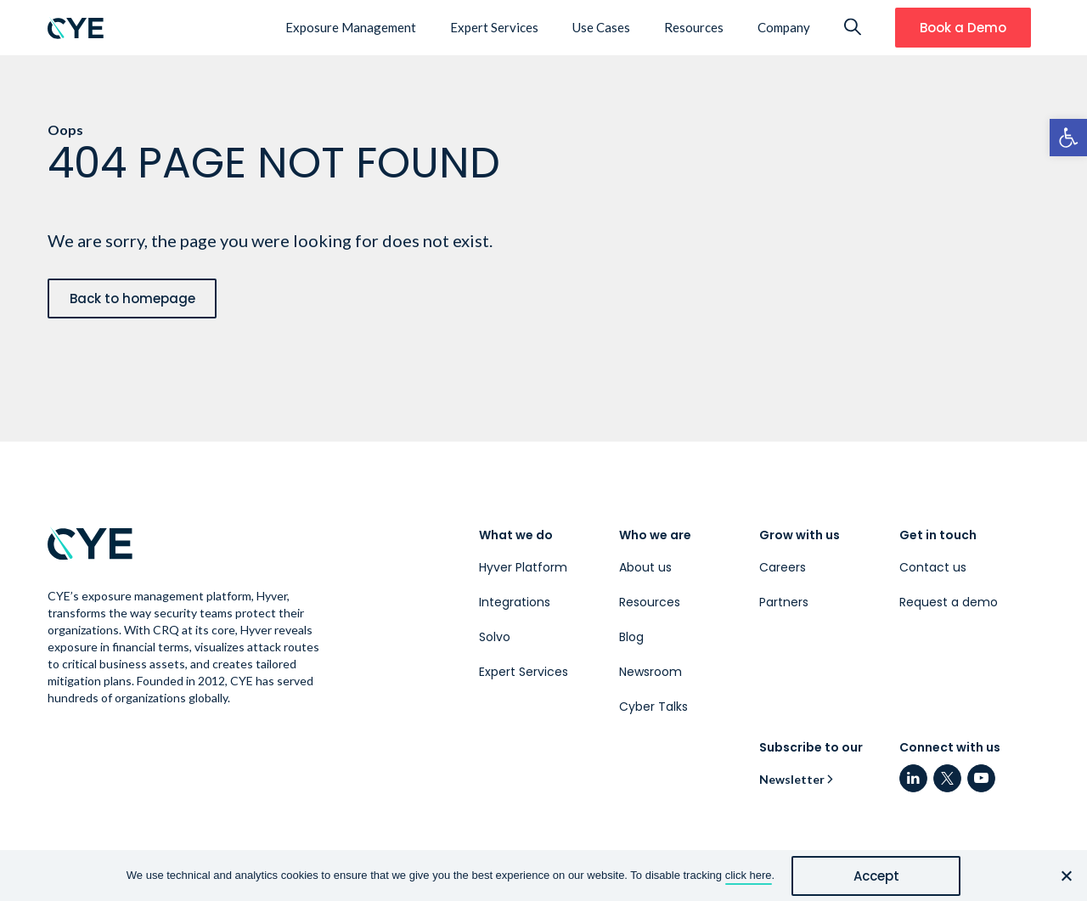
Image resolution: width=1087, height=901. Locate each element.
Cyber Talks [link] (653, 706)
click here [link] (748, 875)
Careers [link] (782, 567)
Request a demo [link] (948, 602)
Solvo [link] (494, 636)
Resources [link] (694, 27)
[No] (1065, 875)
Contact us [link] (932, 567)
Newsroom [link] (650, 671)
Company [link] (784, 27)
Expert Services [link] (494, 27)
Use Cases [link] (601, 27)
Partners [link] (783, 602)
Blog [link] (631, 636)
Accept (876, 876)
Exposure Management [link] (350, 27)
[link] (1068, 137)
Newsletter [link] (792, 779)
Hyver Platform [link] (523, 567)
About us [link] (645, 567)
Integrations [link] (514, 602)
